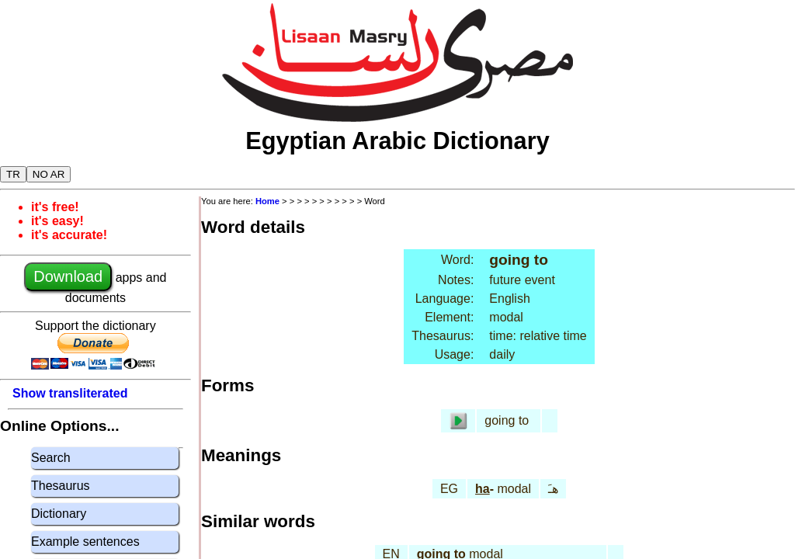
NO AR (48, 174)
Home (267, 201)
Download (67, 276)
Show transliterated (69, 393)
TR (13, 174)
